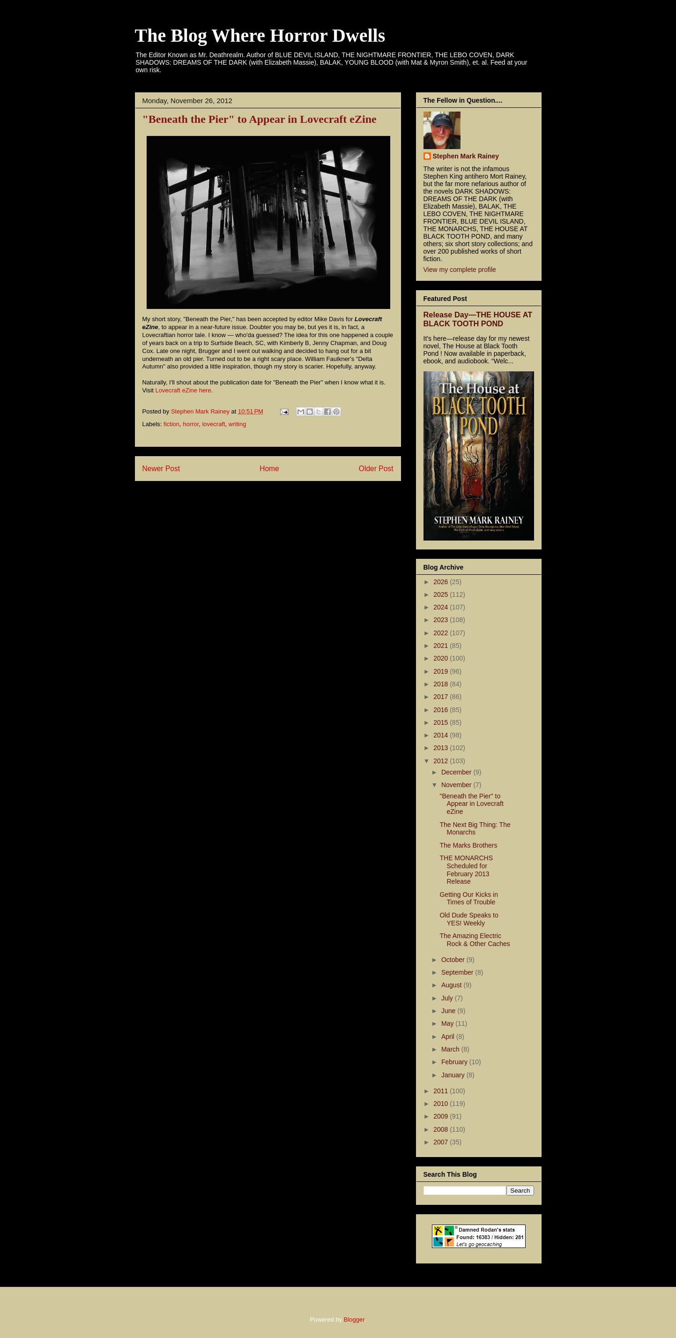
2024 (441, 607)
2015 (441, 722)
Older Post (376, 469)
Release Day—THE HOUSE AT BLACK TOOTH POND (478, 319)
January (454, 1075)
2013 (441, 748)
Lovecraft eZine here (183, 390)
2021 (441, 645)
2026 (441, 582)
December (457, 772)
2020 (441, 658)
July (448, 998)
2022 (441, 633)
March (451, 1049)
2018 (441, 684)
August (452, 985)
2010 (441, 1103)
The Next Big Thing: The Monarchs (474, 828)
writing (237, 424)
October (454, 959)
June (449, 1011)
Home (269, 469)
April (448, 1036)
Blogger (354, 1319)
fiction (171, 424)
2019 (441, 671)
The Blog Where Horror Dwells (260, 35)
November (457, 785)
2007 (441, 1142)
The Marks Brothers (468, 845)
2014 (441, 735)
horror (191, 424)
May (448, 1023)
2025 (441, 594)
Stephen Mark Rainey (466, 156)
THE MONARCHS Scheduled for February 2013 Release (466, 869)
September (458, 972)
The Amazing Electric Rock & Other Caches (474, 939)
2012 (441, 761)
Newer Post (161, 469)
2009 (441, 1116)
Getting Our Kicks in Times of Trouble (468, 898)
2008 (441, 1129)
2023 (441, 620)
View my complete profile (459, 269)
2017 (441, 696)
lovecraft (213, 424)
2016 (441, 710)
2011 (441, 1091)
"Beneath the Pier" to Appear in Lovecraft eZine (471, 804)
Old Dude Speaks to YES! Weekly (468, 919)
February (455, 1062)
